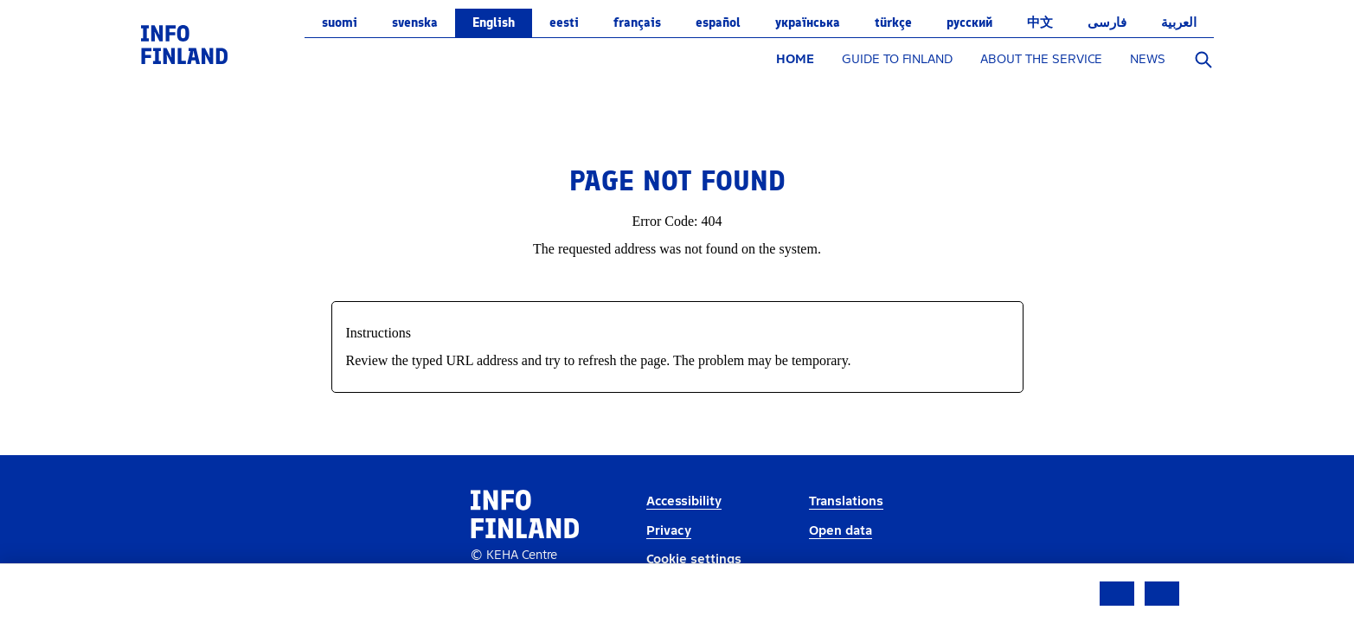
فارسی (1107, 22)
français (637, 22)
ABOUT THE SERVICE (1041, 59)
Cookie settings (693, 559)
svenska (415, 22)
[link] (184, 43)
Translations (846, 501)
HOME (795, 59)
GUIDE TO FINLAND (897, 59)
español (718, 22)
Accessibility (684, 501)
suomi (339, 22)
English (493, 22)
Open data (840, 530)
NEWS (1147, 59)
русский (969, 22)
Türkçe (893, 22)
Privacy (668, 530)
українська (807, 22)
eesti (564, 22)
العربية (1179, 22)
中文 (1040, 22)
